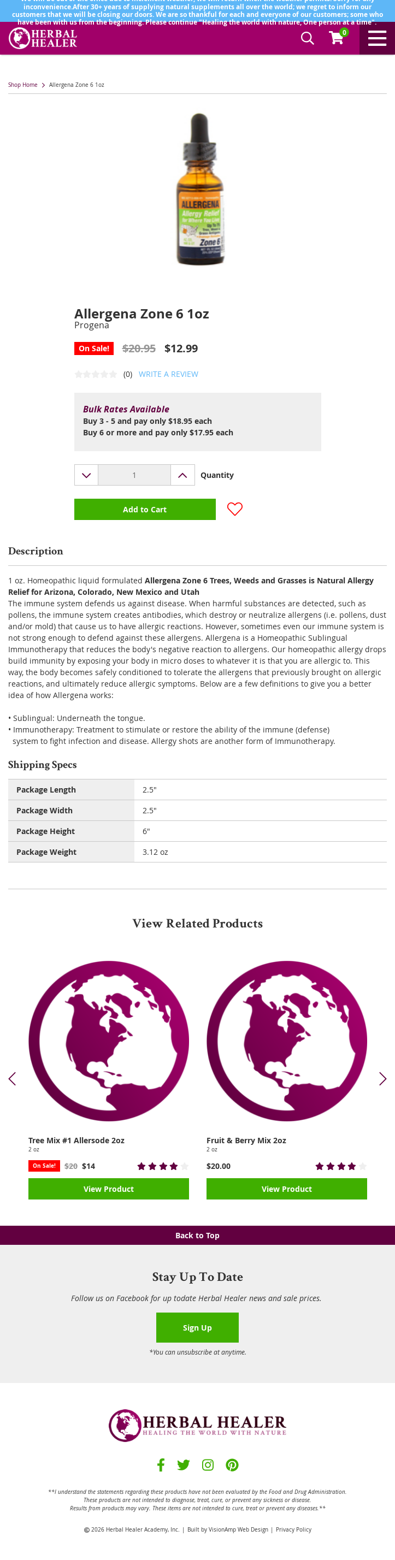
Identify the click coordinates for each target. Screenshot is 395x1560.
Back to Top (197, 1235)
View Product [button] (109, 1189)
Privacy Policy (293, 1529)
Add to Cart (145, 509)
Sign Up (197, 1327)
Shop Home (23, 84)
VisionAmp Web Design (238, 1529)
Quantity (217, 475)
